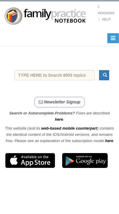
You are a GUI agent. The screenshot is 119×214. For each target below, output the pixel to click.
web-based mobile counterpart (69, 128)
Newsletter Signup (59, 102)
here (59, 119)
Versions (106, 13)
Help (106, 19)
